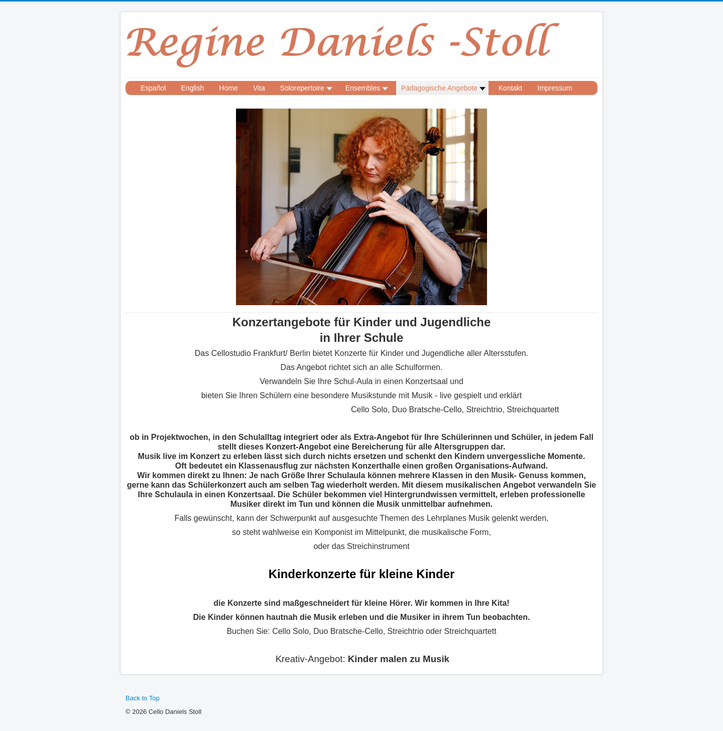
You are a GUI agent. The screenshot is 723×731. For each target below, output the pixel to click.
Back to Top (143, 698)
